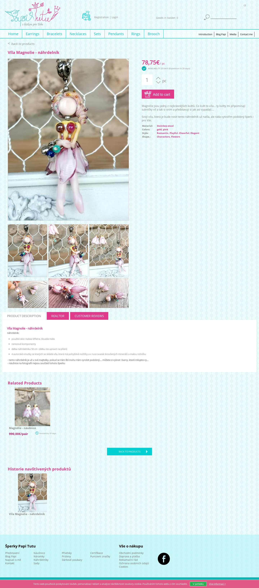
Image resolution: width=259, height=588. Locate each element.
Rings (135, 33)
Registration (101, 17)
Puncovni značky (100, 556)
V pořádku (198, 584)
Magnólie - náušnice (22, 428)
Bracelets (54, 33)
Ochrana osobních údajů (134, 563)
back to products (22, 44)
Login (115, 17)
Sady (36, 563)
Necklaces (78, 33)
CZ (245, 6)
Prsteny (66, 556)
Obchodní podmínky (131, 553)
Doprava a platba (129, 556)
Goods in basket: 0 (167, 17)
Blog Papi (221, 34)
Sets (97, 33)
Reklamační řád (128, 560)
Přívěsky (67, 553)
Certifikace (96, 553)
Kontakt (9, 563)
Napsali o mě (13, 560)
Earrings (32, 33)
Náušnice (39, 553)
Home (13, 33)
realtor (57, 316)
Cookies (123, 566)
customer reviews (89, 316)
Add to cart (161, 94)
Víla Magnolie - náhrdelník (27, 514)
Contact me (246, 34)
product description (24, 316)
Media (233, 34)
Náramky (39, 556)
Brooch (154, 33)
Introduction (205, 34)
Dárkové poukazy (72, 560)
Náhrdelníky (41, 560)
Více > (217, 583)
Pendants (116, 33)
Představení (12, 553)
